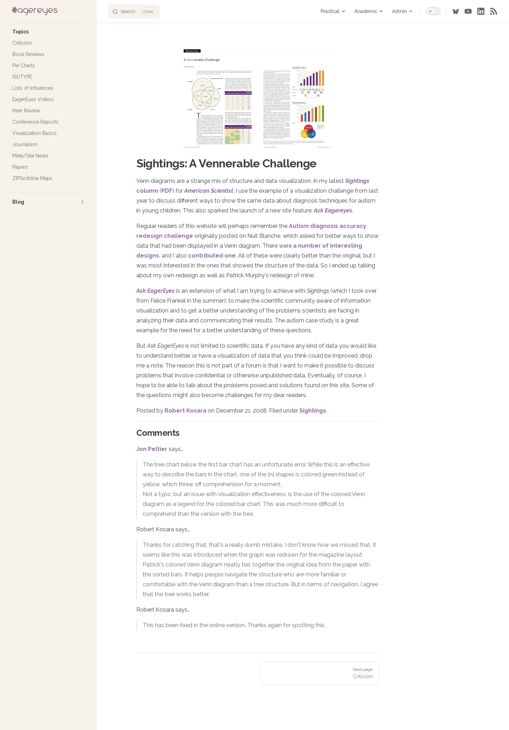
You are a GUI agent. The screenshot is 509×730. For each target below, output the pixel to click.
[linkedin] (480, 11)
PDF (166, 190)
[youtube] (468, 11)
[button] (49, 31)
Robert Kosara (185, 410)
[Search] (134, 11)
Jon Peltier (151, 449)
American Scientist (208, 190)
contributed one (212, 255)
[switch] (433, 11)
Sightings (312, 410)
